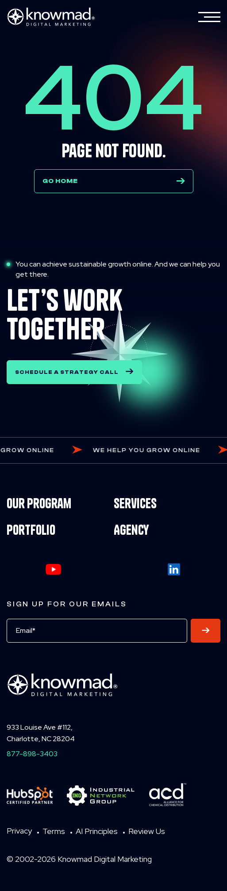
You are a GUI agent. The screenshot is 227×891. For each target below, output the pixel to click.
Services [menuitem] (135, 503)
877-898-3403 (32, 753)
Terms (53, 831)
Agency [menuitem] (131, 530)
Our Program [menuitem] (39, 503)
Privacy (19, 831)
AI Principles (97, 831)
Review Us (146, 831)
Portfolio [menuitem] (31, 530)
